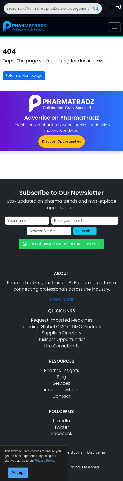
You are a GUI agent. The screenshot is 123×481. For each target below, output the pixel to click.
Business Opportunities (61, 339)
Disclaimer (97, 452)
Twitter (61, 427)
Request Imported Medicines (61, 320)
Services (61, 383)
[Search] (53, 8)
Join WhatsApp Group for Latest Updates (62, 243)
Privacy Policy (44, 460)
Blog (61, 377)
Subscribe (85, 230)
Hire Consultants (61, 346)
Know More (61, 299)
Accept (18, 472)
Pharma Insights (61, 370)
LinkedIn (61, 421)
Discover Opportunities (61, 141)
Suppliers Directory (61, 333)
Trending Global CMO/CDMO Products (61, 327)
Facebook (61, 433)
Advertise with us (61, 390)
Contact (62, 396)
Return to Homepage (24, 75)
